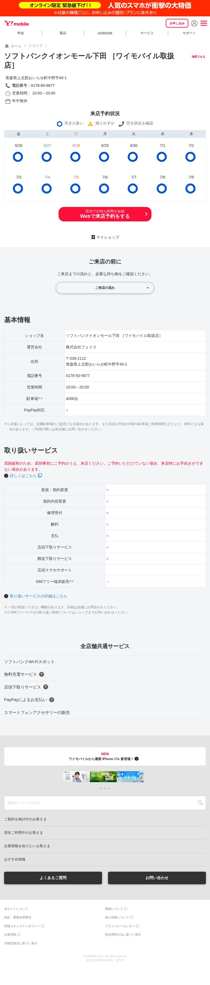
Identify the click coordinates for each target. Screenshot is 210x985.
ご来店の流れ (105, 288)
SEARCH (200, 803)
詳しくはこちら (23, 475)
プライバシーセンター (120, 926)
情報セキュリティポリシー (22, 926)
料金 (21, 33)
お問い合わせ (156, 878)
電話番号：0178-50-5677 (33, 85)
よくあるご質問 (53, 878)
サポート (189, 33)
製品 (63, 33)
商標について (114, 908)
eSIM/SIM (105, 33)
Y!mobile (16, 23)
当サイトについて (16, 908)
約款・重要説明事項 (17, 917)
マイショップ (107, 237)
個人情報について (117, 917)
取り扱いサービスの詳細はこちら (38, 596)
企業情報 (10, 934)
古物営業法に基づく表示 (20, 943)
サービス (147, 33)
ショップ (35, 45)
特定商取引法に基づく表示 (123, 934)
